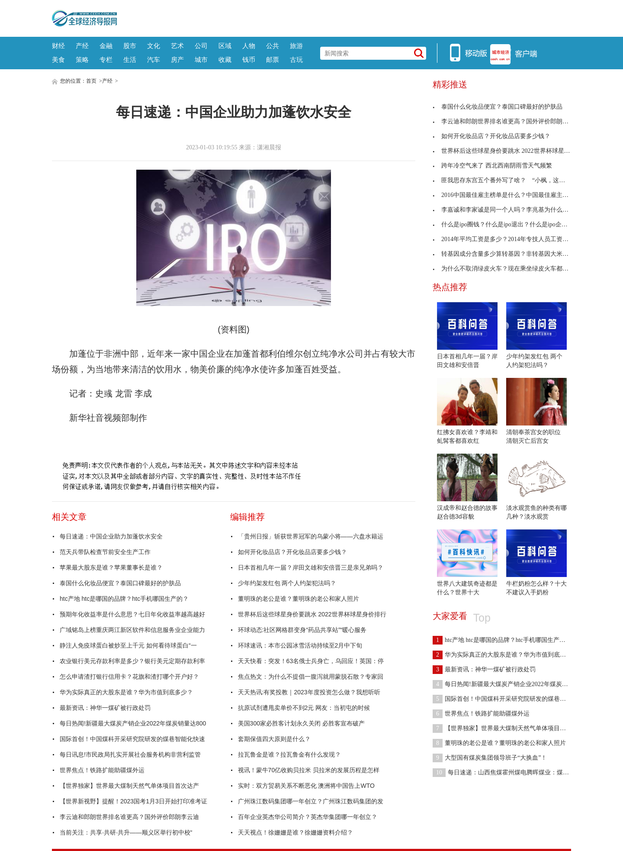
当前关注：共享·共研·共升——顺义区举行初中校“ (126, 832)
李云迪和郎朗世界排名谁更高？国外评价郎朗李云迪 (129, 816)
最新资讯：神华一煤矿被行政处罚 (105, 707)
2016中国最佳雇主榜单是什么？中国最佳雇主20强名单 (510, 195)
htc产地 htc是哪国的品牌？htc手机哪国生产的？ (124, 598)
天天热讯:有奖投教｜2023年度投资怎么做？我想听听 (309, 692)
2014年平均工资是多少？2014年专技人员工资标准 (504, 239)
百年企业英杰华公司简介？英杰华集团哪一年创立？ (307, 816)
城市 (201, 59)
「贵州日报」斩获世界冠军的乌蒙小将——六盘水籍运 (310, 536)
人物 (248, 45)
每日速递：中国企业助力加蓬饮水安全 (111, 536)
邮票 (272, 59)
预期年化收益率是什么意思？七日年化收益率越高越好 (132, 614)
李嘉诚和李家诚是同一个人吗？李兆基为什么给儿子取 (510, 209)
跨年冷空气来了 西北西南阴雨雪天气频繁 (492, 165)
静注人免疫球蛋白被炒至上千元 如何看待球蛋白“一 (128, 645)
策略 (82, 59)
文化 (153, 45)
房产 (177, 59)
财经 (58, 45)
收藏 (224, 59)
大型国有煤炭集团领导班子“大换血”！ (490, 757)
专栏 (106, 59)
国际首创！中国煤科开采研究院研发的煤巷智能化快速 (132, 738)
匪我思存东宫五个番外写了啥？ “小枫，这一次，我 (508, 180)
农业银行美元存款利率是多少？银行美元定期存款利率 (132, 661)
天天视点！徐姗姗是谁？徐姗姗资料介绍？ (295, 832)
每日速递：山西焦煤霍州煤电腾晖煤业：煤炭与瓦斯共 (513, 772)
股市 (129, 45)
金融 (106, 45)
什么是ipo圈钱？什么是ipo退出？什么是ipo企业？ (503, 224)
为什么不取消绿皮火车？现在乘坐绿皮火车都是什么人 (510, 268)
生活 (129, 59)
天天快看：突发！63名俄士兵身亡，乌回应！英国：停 (311, 661)
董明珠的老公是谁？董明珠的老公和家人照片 (298, 598)
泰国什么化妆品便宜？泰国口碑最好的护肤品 (120, 583)
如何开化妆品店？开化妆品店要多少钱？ (292, 551)
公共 (272, 45)
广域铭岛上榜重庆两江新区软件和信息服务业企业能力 (132, 629)
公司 (201, 45)
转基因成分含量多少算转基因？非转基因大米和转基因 (510, 254)
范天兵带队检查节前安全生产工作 (105, 551)
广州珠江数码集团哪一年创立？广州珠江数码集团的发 (310, 801)
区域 (224, 45)
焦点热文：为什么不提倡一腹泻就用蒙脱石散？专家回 (310, 676)
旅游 (296, 45)
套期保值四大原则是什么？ (274, 738)
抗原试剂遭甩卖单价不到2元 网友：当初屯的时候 (304, 707)
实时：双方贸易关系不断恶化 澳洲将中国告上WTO (306, 785)
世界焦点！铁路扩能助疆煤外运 (102, 770)
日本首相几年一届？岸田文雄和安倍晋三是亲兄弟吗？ (310, 567)
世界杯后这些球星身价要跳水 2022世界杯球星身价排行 (312, 614)
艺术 (177, 45)
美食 (58, 59)
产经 (82, 45)
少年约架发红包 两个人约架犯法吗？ (287, 583)
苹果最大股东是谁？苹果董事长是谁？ (111, 567)
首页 (91, 81)
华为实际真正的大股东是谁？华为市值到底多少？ (126, 692)
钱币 (248, 59)
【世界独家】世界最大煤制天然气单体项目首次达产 (129, 785)
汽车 (153, 59)
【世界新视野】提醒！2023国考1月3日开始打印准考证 (133, 801)
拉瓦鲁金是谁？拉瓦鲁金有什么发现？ (289, 754)
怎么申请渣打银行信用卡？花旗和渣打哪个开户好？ (129, 676)
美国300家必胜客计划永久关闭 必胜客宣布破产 (301, 723)
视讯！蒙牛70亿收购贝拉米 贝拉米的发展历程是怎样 (308, 770)
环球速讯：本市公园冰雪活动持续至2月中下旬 (300, 645)
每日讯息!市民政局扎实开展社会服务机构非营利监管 (130, 754)
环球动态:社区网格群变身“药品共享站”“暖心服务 (302, 629)
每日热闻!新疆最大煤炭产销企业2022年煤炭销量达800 (133, 723)
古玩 (296, 59)
